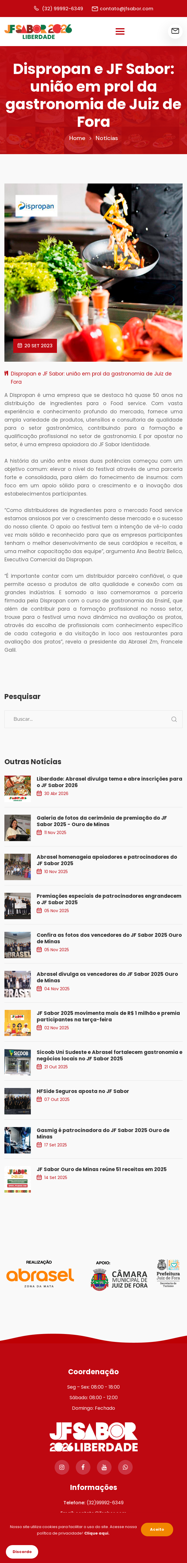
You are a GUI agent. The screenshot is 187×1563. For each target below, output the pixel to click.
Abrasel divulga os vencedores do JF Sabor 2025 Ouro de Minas (107, 977)
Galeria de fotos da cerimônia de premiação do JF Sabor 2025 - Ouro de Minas (102, 821)
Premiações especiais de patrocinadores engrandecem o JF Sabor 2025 (109, 899)
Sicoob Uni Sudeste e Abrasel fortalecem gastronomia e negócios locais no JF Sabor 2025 (109, 1055)
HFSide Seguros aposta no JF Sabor (83, 1091)
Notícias (107, 138)
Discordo (22, 1551)
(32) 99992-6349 (58, 8)
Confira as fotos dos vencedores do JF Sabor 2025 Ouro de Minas (109, 938)
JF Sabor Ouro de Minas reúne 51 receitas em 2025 (102, 1169)
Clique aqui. (96, 1533)
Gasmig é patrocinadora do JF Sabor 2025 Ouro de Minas (103, 1133)
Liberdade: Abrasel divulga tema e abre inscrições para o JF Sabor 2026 (109, 782)
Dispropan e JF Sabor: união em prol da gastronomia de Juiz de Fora (91, 377)
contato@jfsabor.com (122, 8)
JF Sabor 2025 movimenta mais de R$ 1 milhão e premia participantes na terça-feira (108, 1016)
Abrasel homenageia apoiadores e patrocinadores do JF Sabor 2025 (107, 860)
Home (77, 138)
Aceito (157, 1529)
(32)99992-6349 (105, 1502)
